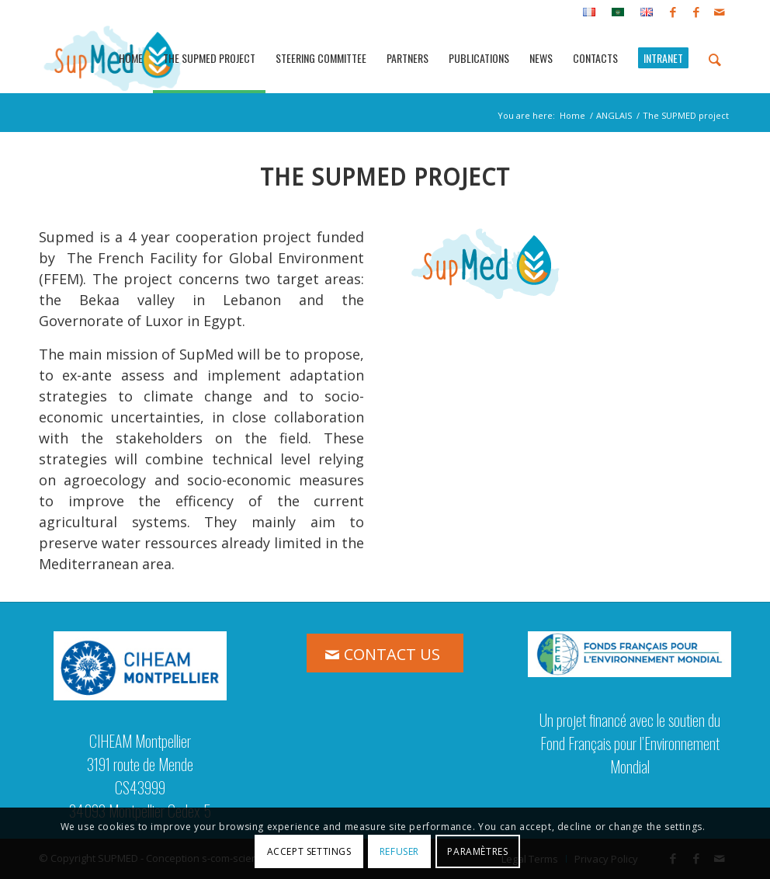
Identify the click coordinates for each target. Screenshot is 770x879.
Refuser (399, 851)
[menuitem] (589, 12)
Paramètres (477, 851)
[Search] (715, 58)
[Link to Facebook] (672, 11)
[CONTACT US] (385, 653)
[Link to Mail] (719, 11)
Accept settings (309, 851)
